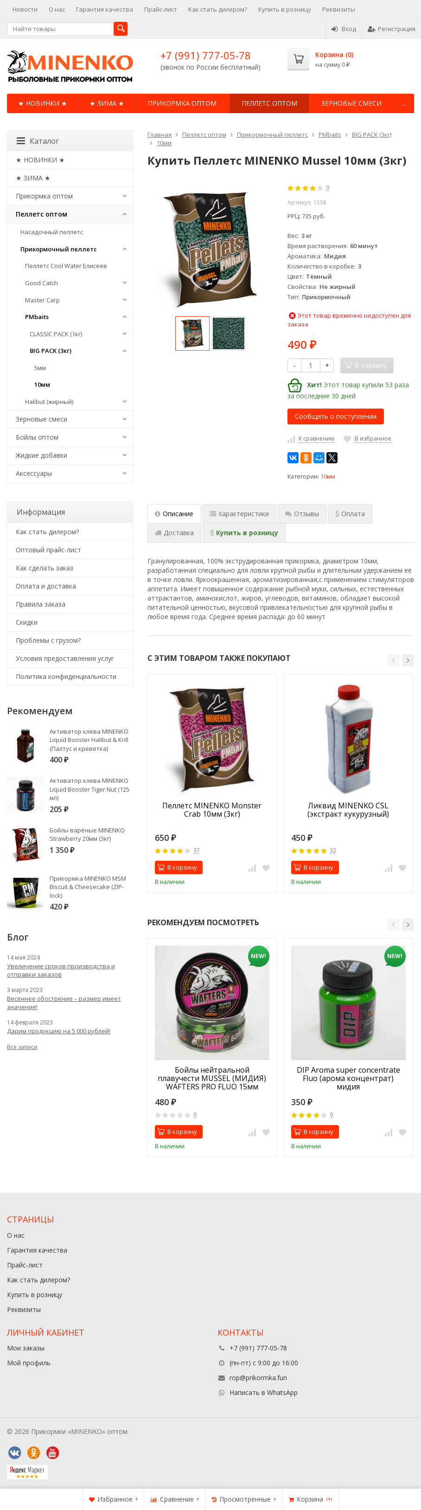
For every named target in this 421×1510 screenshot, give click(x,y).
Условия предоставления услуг (65, 658)
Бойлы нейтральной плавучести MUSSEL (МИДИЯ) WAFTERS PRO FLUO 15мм (212, 1078)
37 (196, 851)
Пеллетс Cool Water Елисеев (66, 266)
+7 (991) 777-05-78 (205, 55)
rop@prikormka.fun (258, 1377)
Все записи (22, 1047)
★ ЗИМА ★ (106, 103)
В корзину (177, 867)
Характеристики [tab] (239, 513)
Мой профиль (29, 1362)
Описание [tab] (174, 513)
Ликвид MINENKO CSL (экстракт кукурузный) (348, 810)
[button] (393, 660)
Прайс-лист (160, 9)
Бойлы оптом (37, 437)
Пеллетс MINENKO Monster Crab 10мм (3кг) (212, 810)
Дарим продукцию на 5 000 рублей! (58, 1031)
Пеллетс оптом (269, 103)
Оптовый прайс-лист (48, 549)
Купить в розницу (284, 9)
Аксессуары (34, 473)
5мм (40, 368)
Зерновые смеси (351, 103)
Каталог (38, 141)
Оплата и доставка (46, 586)
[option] (192, 333)
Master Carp (42, 300)
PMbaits (37, 317)
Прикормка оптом (182, 103)
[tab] (350, 514)
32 (333, 851)
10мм (327, 476)
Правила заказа (40, 604)
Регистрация (391, 29)
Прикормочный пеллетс (58, 249)
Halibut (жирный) (49, 401)
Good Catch (41, 283)
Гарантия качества (104, 9)
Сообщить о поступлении (335, 416)
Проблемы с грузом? (48, 640)
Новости (25, 9)
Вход (344, 29)
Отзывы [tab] (302, 513)
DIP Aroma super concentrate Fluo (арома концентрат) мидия (348, 1078)
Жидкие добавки (41, 455)
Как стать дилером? (217, 9)
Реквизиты (338, 9)
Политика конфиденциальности (66, 676)
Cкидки (27, 622)
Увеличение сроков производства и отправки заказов (61, 970)
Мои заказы (26, 1348)
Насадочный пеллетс (51, 232)
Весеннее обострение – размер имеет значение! (64, 1002)
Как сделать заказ (44, 567)
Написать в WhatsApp (264, 1392)
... (404, 103)
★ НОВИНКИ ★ (42, 103)
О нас (57, 9)
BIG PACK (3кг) (50, 350)
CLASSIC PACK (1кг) (56, 334)
